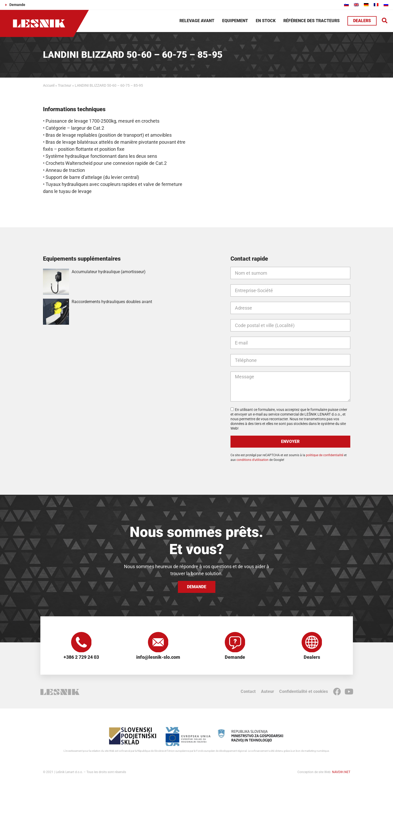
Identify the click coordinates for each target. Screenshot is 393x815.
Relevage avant (196, 20)
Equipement (235, 20)
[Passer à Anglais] (356, 4)
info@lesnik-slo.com (158, 657)
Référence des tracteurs (311, 20)
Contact (248, 691)
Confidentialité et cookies (303, 691)
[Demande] (234, 642)
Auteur (267, 691)
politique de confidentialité (324, 455)
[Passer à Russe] (386, 4)
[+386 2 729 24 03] (81, 642)
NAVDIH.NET (341, 772)
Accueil (48, 85)
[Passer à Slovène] (346, 4)
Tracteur (64, 85)
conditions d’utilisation (252, 460)
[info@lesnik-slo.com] (158, 642)
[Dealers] (311, 642)
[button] (384, 21)
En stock (266, 20)
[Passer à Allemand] (366, 4)
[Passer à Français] (376, 4)
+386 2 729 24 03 (81, 657)
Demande (235, 657)
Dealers (312, 657)
